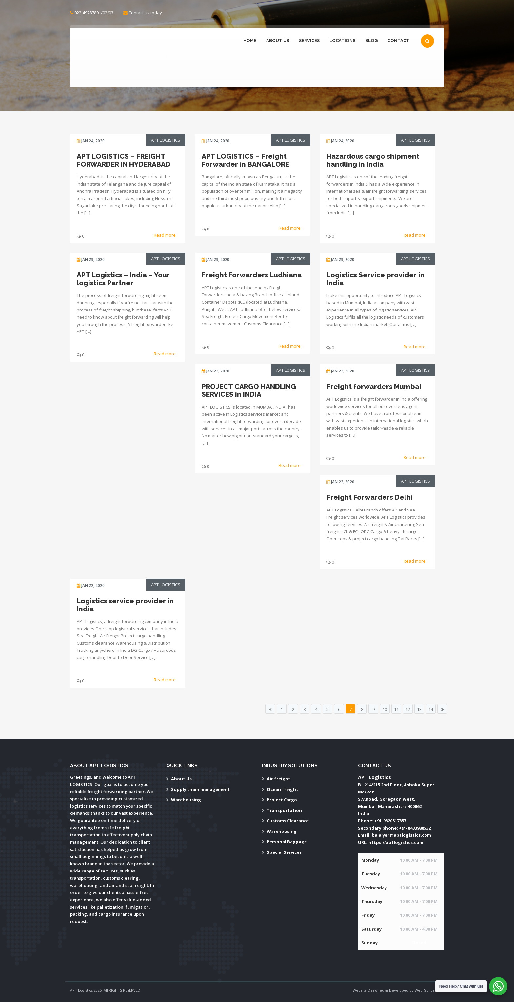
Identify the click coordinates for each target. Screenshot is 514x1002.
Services (309, 40)
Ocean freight (282, 789)
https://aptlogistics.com (395, 842)
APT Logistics (165, 140)
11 (396, 709)
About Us (277, 40)
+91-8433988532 (415, 828)
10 (385, 709)
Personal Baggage (287, 842)
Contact (398, 40)
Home (249, 40)
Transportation (284, 810)
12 (407, 709)
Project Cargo (282, 800)
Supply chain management (200, 789)
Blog (371, 40)
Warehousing (186, 800)
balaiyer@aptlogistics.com (401, 835)
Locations (342, 40)
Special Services (284, 852)
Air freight (278, 779)
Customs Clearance (288, 821)
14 (430, 709)
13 (419, 709)
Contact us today (145, 13)
